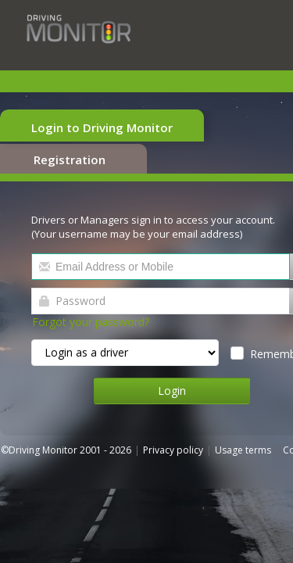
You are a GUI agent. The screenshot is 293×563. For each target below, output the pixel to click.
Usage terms (253, 432)
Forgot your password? (100, 303)
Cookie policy (49, 446)
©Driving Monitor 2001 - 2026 (77, 432)
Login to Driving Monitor (96, 127)
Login (147, 372)
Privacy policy (183, 432)
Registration (218, 127)
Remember (227, 335)
